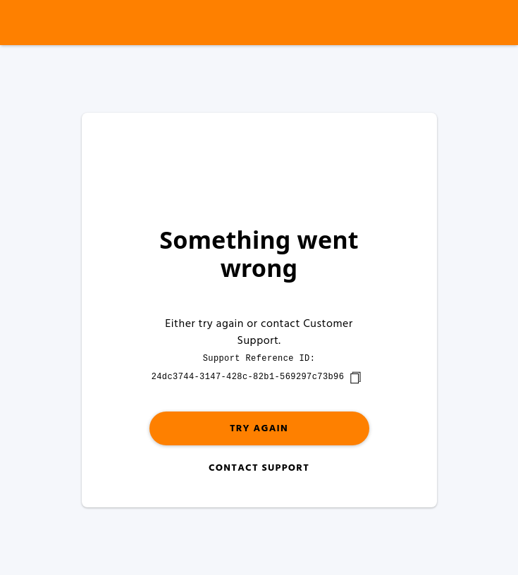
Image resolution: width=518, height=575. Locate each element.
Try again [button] (259, 429)
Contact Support (259, 468)
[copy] (355, 377)
